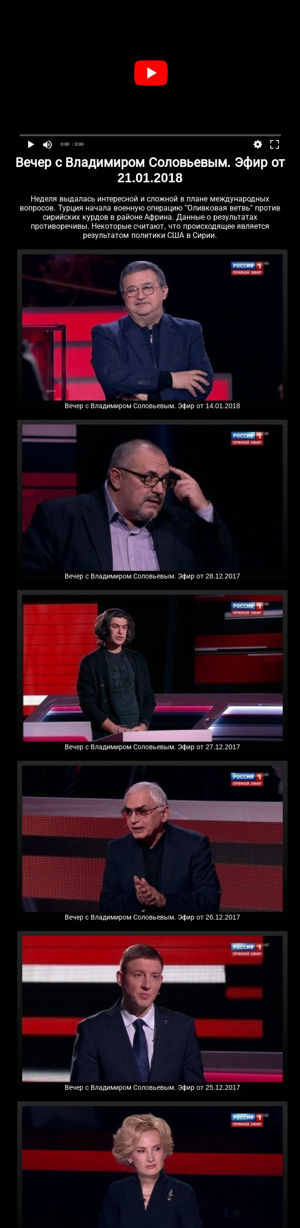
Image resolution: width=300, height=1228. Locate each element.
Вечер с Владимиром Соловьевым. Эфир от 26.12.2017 (152, 913)
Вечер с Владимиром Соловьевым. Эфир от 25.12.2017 (152, 1083)
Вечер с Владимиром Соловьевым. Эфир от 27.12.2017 (152, 743)
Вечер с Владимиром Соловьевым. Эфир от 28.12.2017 (152, 572)
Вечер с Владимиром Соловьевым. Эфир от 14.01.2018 (152, 402)
